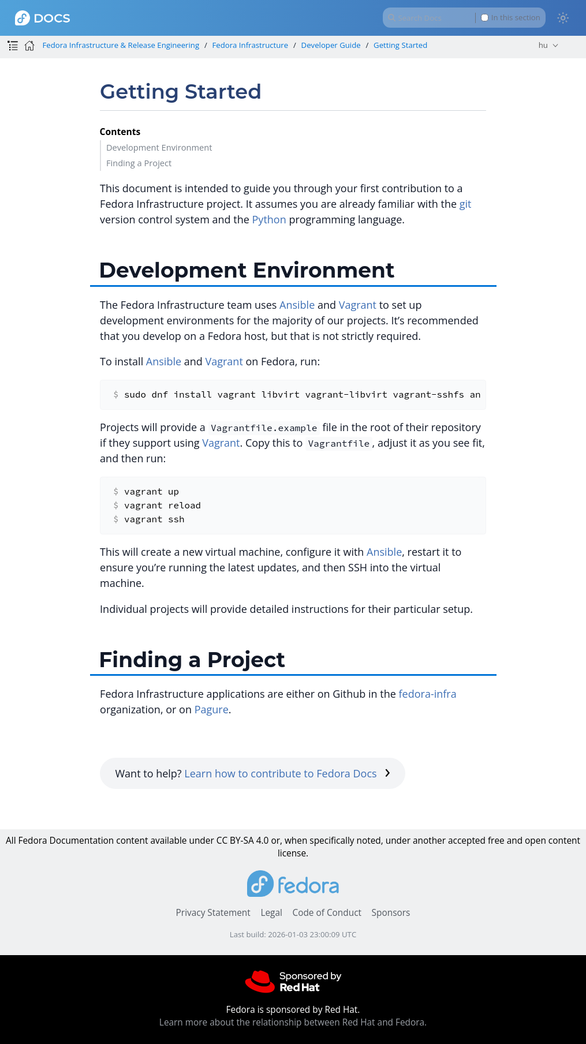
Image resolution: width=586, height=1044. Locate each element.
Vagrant (357, 305)
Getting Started (400, 45)
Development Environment (159, 147)
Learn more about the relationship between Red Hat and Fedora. (293, 1022)
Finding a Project (138, 163)
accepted (467, 841)
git (466, 204)
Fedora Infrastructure (250, 45)
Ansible (297, 305)
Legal (271, 913)
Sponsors (391, 913)
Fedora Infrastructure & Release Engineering (120, 45)
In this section (510, 18)
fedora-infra (428, 694)
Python (269, 219)
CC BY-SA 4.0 (243, 841)
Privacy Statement (213, 913)
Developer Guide (331, 45)
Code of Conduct (326, 913)
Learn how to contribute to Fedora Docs (287, 773)
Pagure (212, 709)
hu (543, 45)
